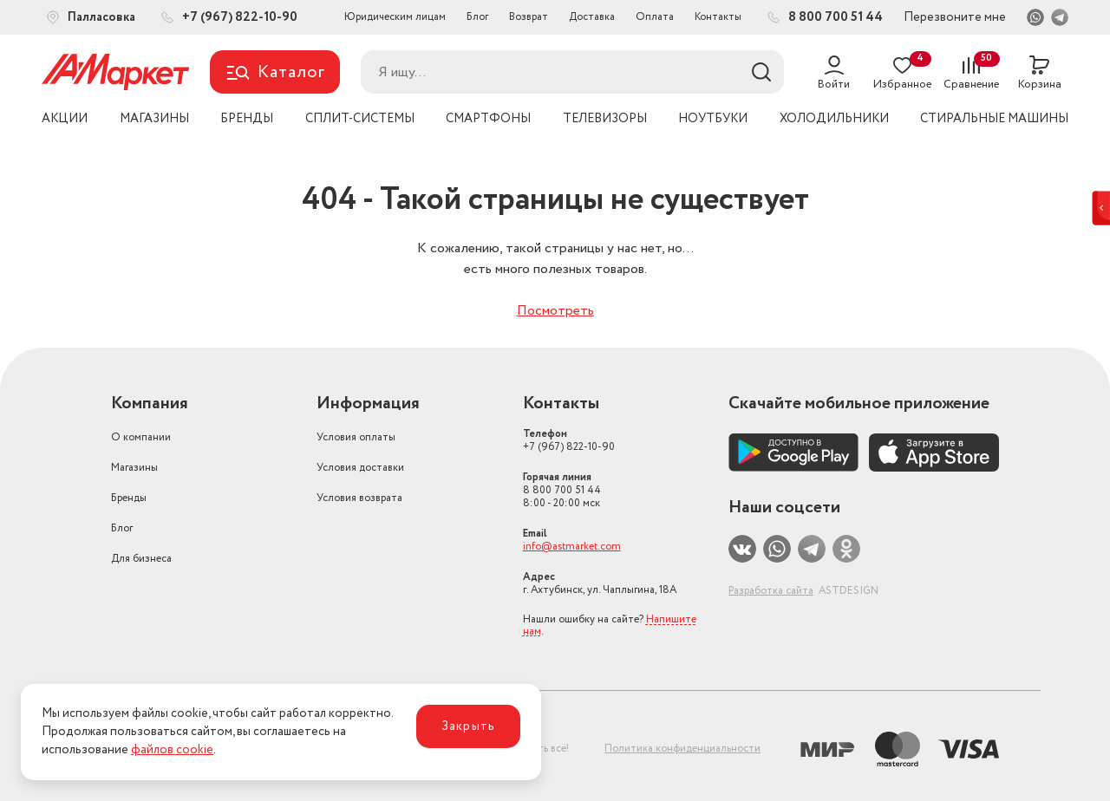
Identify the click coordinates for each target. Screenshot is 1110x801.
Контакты (718, 17)
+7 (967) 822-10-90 (569, 440)
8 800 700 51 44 (562, 490)
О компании (141, 437)
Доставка (592, 17)
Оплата (655, 17)
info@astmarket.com (572, 546)
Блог (477, 17)
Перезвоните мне (955, 17)
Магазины (134, 467)
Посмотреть (555, 311)
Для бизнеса (141, 558)
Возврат (528, 17)
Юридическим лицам (395, 17)
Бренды (129, 498)
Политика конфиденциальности (682, 748)
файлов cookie (172, 750)
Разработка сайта (770, 590)
